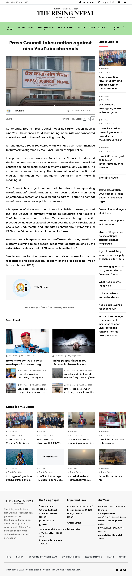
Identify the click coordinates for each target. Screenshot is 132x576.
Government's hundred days (42, 557)
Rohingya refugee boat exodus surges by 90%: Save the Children (19, 480)
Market (122, 557)
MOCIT (70, 517)
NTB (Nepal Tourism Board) (80, 506)
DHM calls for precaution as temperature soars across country (32, 392)
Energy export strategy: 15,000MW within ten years (110, 108)
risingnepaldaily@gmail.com (52, 529)
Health (81, 27)
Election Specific (93, 557)
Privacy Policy (73, 529)
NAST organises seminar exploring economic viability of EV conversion (79, 392)
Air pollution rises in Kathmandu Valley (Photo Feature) (79, 480)
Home (10, 29)
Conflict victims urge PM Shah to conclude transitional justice (49, 480)
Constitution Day (71, 557)
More (116, 27)
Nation (21, 27)
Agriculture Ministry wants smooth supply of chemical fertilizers (111, 255)
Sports (61, 27)
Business (71, 27)
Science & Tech (102, 28)
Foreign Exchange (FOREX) (79, 510)
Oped (39, 27)
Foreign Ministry (74, 513)
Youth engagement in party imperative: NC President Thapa (111, 270)
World (31, 27)
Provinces (49, 27)
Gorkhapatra (86, 2)
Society (91, 27)
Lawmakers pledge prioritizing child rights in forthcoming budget (30, 377)
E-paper (103, 2)
